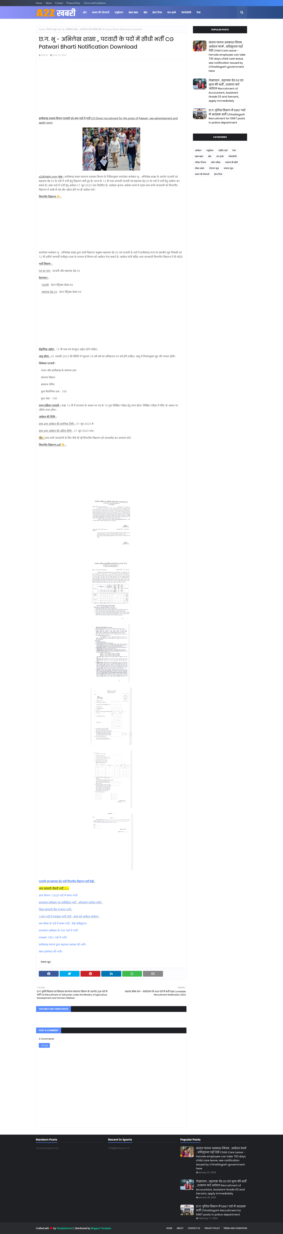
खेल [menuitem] (145, 12)
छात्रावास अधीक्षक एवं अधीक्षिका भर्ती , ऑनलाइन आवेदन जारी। (71, 902)
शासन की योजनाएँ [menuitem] (100, 12)
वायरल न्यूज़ (228, 168)
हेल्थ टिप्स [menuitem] (157, 12)
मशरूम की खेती (231, 162)
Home (39, 2)
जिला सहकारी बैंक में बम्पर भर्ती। (55, 909)
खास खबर (199, 156)
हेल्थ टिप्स (218, 174)
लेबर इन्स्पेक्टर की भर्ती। (51, 951)
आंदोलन (198, 150)
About (49, 2)
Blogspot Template (101, 1228)
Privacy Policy (73, 2)
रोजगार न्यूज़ (51, 29)
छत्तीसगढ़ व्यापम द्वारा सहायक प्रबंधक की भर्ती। (63, 944)
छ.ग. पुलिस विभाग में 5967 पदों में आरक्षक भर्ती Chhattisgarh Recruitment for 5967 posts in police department (227, 116)
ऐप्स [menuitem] (198, 12)
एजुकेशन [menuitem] (119, 12)
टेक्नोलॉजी (232, 156)
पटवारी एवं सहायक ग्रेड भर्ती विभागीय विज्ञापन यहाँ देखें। (67, 881)
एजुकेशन (210, 150)
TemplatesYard (64, 1228)
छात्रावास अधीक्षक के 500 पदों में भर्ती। (59, 930)
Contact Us (194, 1228)
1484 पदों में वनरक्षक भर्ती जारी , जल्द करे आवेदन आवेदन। (69, 916)
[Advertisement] (111, 88)
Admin (44, 55)
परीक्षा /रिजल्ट (200, 162)
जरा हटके (220, 156)
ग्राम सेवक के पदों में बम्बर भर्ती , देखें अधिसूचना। (63, 923)
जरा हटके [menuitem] (171, 12)
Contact (59, 2)
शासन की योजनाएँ (202, 174)
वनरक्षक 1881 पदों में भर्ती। (53, 937)
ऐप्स (234, 150)
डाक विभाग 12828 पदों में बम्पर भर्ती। (59, 895)
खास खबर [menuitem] (133, 12)
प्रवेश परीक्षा (215, 162)
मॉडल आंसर (199, 168)
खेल (209, 156)
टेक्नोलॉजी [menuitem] (186, 12)
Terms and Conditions (95, 2)
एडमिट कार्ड (222, 150)
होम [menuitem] (84, 12)
